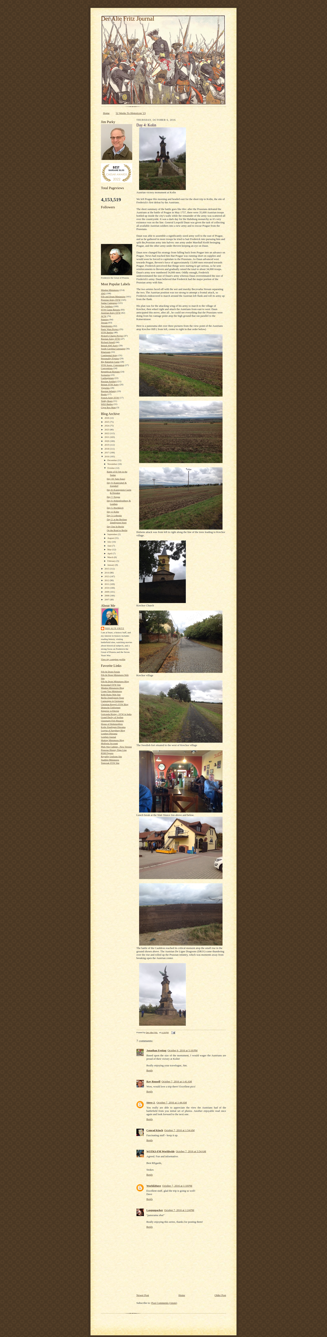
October (111, 468)
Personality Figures (110, 358)
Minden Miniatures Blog (112, 688)
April (110, 553)
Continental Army (109, 355)
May (109, 549)
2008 (107, 595)
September (112, 534)
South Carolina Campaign (113, 348)
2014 (107, 572)
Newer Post (142, 1295)
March (110, 557)
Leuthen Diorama (109, 733)
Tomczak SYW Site (110, 763)
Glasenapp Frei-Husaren (112, 720)
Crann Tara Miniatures (111, 691)
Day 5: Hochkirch (115, 507)
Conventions (107, 368)
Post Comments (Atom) (164, 1302)
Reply (149, 1070)
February (111, 561)
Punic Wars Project (110, 329)
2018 (107, 448)
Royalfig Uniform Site (111, 756)
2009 (107, 592)
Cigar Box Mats (108, 407)
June (109, 545)
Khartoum (105, 352)
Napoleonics (107, 326)
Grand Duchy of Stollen (112, 717)
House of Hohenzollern (112, 724)
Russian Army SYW (110, 339)
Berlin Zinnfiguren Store (112, 697)
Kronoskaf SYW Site (111, 685)
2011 (107, 584)
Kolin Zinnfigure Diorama (113, 727)
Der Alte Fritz (114, 628)
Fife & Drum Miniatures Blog (115, 681)
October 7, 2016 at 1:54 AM (179, 1130)
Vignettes (105, 388)
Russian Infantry (108, 391)
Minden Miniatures (110, 290)
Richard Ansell (108, 342)
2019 (107, 445)
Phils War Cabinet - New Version (116, 746)
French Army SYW (110, 397)
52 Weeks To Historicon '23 (131, 113)
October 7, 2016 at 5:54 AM (191, 1151)
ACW (103, 316)
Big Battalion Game (110, 362)
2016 (107, 456)
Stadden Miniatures (110, 760)
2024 (107, 425)
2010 (107, 588)
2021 (107, 437)
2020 (107, 441)
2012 (107, 580)
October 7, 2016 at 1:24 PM (179, 1210)
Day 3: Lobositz (114, 515)
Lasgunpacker (154, 1210)
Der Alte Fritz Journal (127, 18)
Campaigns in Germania (112, 701)
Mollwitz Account (109, 743)
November (112, 464)
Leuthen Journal (108, 737)
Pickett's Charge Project (112, 335)
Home (106, 113)
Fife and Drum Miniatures (113, 296)
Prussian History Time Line (114, 750)
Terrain (104, 322)
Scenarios (105, 375)
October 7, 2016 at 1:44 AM (172, 1102)
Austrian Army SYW (111, 313)
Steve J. (150, 1102)
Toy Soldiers (107, 306)
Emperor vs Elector (110, 711)
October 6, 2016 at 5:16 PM (182, 1050)
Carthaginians (107, 378)
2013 (107, 576)
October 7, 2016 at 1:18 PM (177, 1185)
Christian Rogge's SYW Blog (114, 704)
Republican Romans (110, 371)
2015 (107, 568)
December (112, 460)
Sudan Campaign (109, 303)
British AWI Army (109, 345)
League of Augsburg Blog (113, 730)
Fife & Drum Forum (110, 671)
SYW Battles (107, 332)
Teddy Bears (107, 401)
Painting (105, 319)
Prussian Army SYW (111, 300)
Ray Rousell (153, 1081)
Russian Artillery (109, 381)
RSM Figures (107, 753)
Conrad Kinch (154, 1130)
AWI (103, 293)
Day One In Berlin (115, 526)
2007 (107, 599)
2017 (107, 452)
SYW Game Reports (110, 309)
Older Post (220, 1295)
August (111, 538)
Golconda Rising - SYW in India (116, 714)
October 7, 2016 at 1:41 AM (177, 1081)
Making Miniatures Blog (112, 740)
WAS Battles (107, 404)
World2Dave (153, 1185)
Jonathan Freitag (156, 1050)
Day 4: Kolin (113, 511)
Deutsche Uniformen (110, 707)
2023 (107, 429)
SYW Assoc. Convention (112, 365)
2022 (107, 433)
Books (104, 394)
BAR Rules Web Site (111, 694)
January (111, 565)
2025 (107, 422)
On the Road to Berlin (117, 530)
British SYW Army (110, 384)
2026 (107, 418)
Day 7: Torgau (113, 497)
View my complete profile (113, 659)
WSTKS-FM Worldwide (160, 1151)
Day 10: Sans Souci (116, 478)
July (109, 541)
